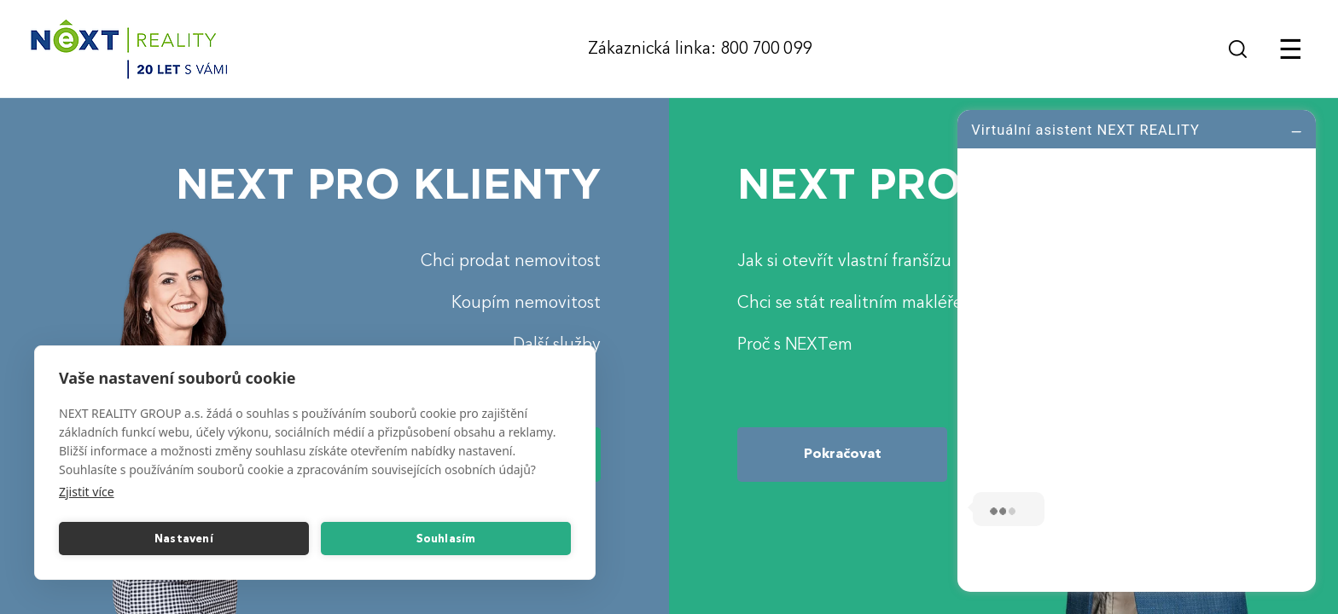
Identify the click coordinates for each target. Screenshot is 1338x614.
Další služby (557, 344)
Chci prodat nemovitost (511, 260)
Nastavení (183, 539)
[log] (1136, 348)
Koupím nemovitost (526, 302)
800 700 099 (766, 48)
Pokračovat (842, 453)
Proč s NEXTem (794, 344)
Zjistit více (86, 492)
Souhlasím (446, 539)
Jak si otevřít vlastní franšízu (844, 260)
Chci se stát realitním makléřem (857, 302)
